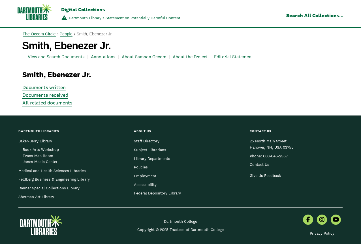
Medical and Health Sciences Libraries (52, 170)
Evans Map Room (38, 155)
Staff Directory (146, 141)
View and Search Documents (56, 57)
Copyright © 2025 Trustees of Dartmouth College (180, 229)
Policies (141, 167)
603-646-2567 (275, 156)
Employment (145, 175)
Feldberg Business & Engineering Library (54, 179)
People (66, 34)
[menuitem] (308, 220)
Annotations (103, 57)
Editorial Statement (233, 57)
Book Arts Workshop (41, 149)
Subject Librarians (150, 149)
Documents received (45, 95)
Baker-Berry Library (35, 141)
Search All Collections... (314, 15)
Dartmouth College (180, 221)
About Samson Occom (144, 57)
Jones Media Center (40, 161)
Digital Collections (83, 9)
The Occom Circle (39, 34)
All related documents (47, 102)
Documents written (44, 87)
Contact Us (259, 164)
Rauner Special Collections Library (49, 188)
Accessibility (145, 184)
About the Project (190, 57)
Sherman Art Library (36, 196)
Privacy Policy (322, 233)
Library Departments (152, 158)
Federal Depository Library (157, 193)
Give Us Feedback (265, 175)
